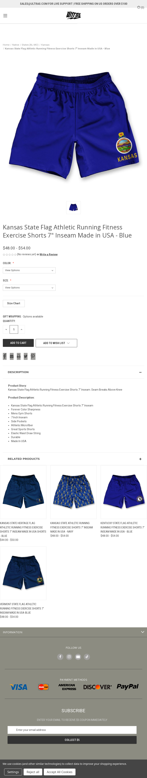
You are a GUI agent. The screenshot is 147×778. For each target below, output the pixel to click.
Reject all (33, 772)
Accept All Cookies (59, 772)
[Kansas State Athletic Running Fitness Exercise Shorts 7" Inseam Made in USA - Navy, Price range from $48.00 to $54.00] (73, 492)
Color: (7, 263)
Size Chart (13, 303)
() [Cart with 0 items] (140, 7)
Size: (6, 280)
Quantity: (9, 321)
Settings (13, 772)
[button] (47, 254)
